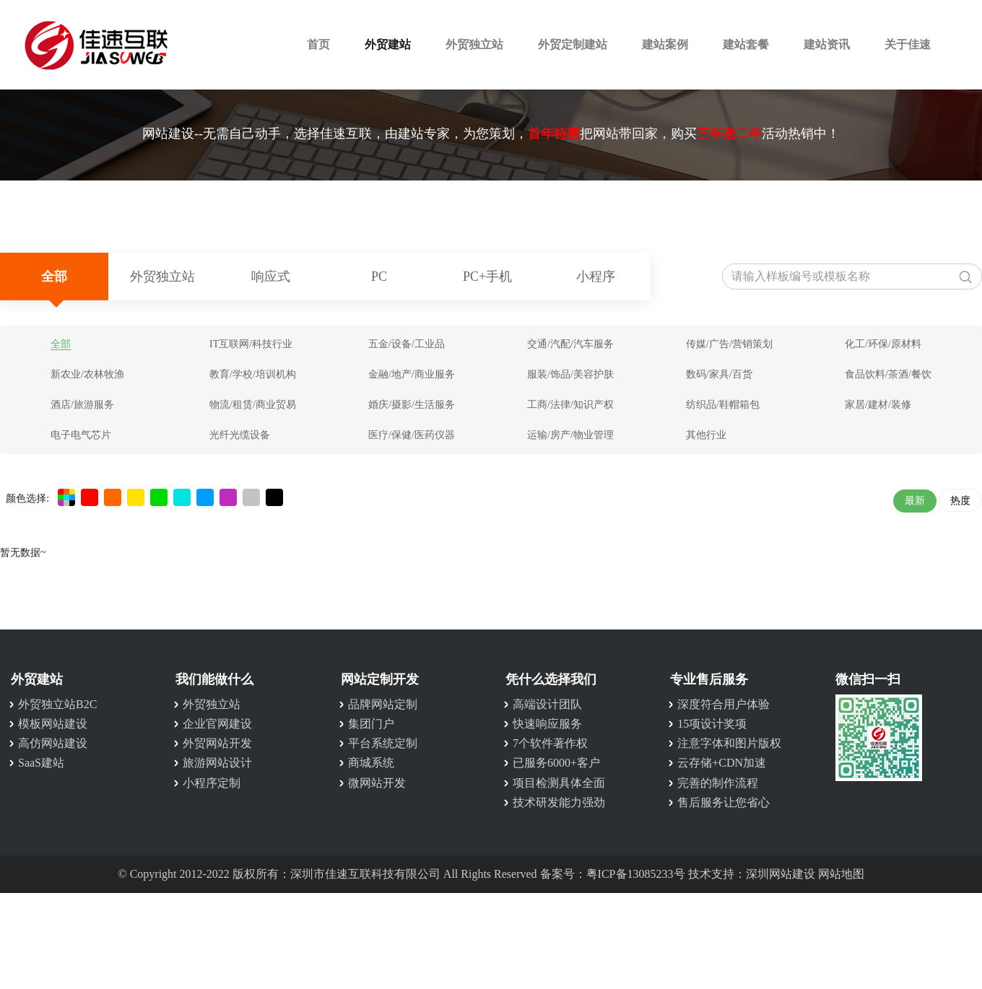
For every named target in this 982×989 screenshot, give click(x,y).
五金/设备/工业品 (406, 344)
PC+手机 (487, 276)
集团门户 (371, 724)
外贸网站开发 (217, 743)
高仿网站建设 (52, 743)
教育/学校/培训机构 (252, 374)
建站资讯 (827, 44)
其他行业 (706, 435)
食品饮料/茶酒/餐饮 (888, 374)
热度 (960, 500)
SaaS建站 (41, 763)
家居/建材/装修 (878, 404)
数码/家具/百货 (719, 374)
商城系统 (371, 763)
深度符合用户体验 (723, 704)
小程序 (595, 276)
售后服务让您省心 (723, 802)
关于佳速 (908, 44)
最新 (915, 500)
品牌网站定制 (382, 704)
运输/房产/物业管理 (570, 435)
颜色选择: (27, 498)
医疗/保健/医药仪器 (411, 435)
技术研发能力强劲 (559, 802)
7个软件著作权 (550, 743)
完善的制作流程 (717, 783)
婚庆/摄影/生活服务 (411, 404)
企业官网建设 (217, 724)
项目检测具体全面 (559, 783)
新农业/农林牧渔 (87, 374)
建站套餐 (746, 44)
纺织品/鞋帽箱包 (723, 404)
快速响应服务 (547, 724)
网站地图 (841, 874)
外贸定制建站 (572, 44)
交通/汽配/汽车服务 (570, 344)
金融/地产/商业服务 (411, 374)
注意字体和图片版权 (729, 743)
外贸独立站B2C (57, 704)
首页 (318, 44)
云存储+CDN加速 (721, 763)
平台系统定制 (382, 743)
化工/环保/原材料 (883, 344)
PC (379, 276)
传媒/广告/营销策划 (729, 344)
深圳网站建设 (780, 874)
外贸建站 (388, 44)
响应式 (270, 276)
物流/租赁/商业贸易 (252, 404)
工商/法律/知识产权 (570, 404)
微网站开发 (377, 783)
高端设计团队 (547, 704)
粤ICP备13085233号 (635, 874)
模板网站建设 (52, 724)
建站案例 (665, 44)
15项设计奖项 (712, 724)
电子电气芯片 (81, 435)
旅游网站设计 (217, 763)
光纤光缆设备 (239, 435)
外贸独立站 (474, 44)
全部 (54, 276)
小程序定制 (211, 783)
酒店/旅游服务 (82, 404)
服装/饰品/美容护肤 (570, 374)
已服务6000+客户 (556, 763)
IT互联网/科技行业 (250, 344)
